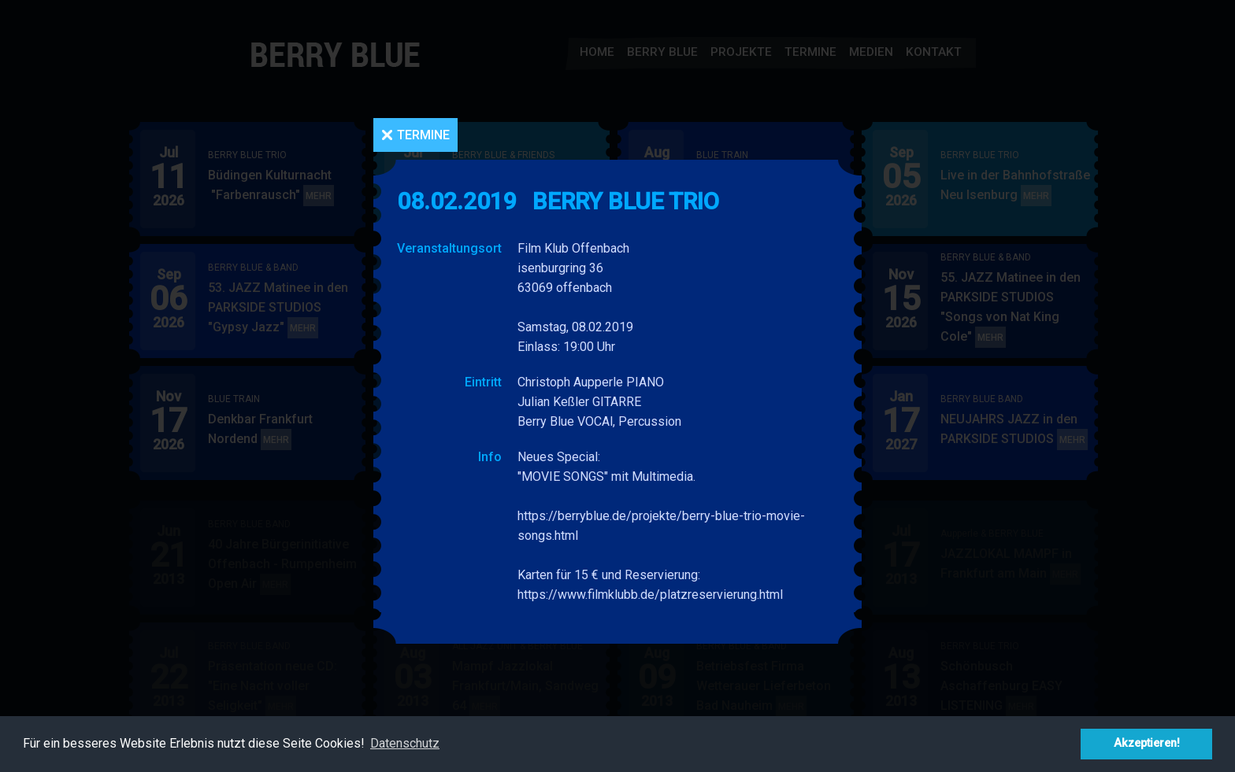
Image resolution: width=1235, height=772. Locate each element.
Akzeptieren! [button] (1147, 743)
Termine (423, 134)
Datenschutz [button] (404, 743)
